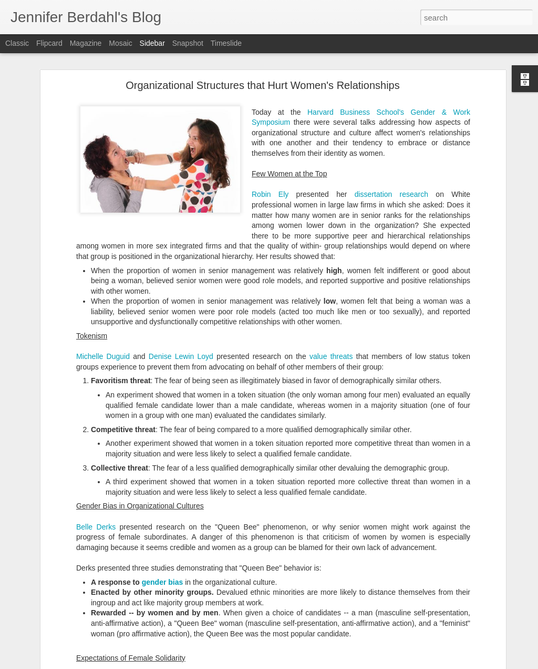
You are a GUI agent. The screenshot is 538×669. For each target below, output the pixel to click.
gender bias (162, 538)
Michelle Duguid (103, 312)
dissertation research (391, 150)
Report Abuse (358, 663)
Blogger (328, 663)
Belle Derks (96, 482)
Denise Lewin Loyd (181, 312)
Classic (17, 43)
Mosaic (120, 43)
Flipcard (49, 43)
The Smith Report (50, 632)
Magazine (86, 43)
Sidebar (152, 43)
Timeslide (226, 43)
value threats (331, 312)
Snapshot (187, 43)
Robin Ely (270, 150)
